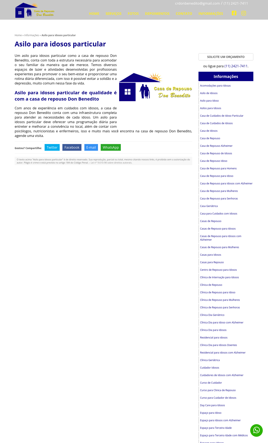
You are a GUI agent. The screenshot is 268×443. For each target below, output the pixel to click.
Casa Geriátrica (209, 206)
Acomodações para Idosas (215, 85)
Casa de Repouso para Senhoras (219, 198)
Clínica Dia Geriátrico (212, 315)
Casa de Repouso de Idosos (216, 153)
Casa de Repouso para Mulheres (219, 191)
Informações (210, 13)
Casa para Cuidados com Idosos (218, 213)
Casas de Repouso (211, 221)
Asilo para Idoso (209, 100)
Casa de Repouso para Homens (218, 168)
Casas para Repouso (212, 262)
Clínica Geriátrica (210, 360)
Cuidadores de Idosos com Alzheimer (222, 375)
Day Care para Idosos (212, 405)
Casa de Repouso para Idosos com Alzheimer (226, 183)
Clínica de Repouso (211, 285)
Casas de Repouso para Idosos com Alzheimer (220, 237)
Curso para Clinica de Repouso (218, 390)
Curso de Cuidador (211, 382)
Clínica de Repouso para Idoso (217, 292)
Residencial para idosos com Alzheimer (223, 352)
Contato (184, 13)
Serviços (113, 13)
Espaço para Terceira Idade (216, 428)
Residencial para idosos (214, 337)
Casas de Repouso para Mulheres (219, 247)
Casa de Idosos (209, 131)
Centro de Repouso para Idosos (218, 270)
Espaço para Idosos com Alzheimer (220, 420)
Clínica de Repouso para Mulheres (220, 300)
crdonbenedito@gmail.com (197, 3)
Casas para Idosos (210, 255)
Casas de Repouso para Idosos (218, 228)
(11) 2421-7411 (236, 3)
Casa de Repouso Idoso (213, 161)
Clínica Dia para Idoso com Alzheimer (222, 322)
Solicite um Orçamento (226, 57)
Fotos (133, 13)
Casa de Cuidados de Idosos (216, 123)
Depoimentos (157, 13)
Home (94, 13)
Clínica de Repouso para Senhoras (220, 307)
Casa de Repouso (210, 138)
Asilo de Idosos (209, 93)
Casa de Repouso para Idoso (216, 176)
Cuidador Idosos (209, 367)
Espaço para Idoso (211, 413)
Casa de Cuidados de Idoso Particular (222, 115)
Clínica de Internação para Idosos (219, 277)
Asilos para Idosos (210, 108)
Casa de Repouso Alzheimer (216, 146)
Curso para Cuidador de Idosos (218, 398)
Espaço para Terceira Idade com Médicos (224, 435)
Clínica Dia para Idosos (213, 330)
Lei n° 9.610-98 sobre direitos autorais (111, 162)
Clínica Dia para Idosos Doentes (218, 345)
